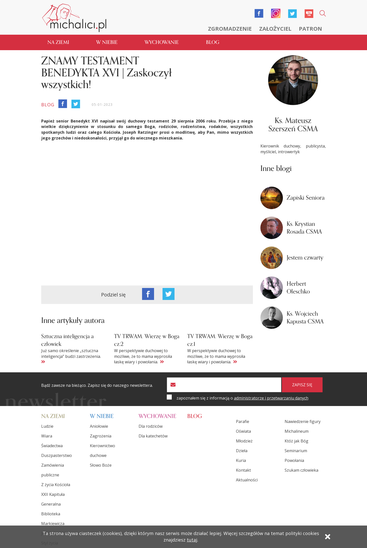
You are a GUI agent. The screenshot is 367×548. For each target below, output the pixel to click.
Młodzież (244, 441)
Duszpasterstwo (56, 455)
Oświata (243, 431)
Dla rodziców (151, 426)
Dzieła (241, 450)
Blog (212, 42)
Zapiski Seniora (306, 198)
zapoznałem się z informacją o (242, 398)
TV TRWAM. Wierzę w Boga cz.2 (146, 340)
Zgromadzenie (230, 28)
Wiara (46, 436)
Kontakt (243, 470)
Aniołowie (99, 426)
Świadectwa (52, 445)
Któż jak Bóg (296, 441)
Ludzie (47, 426)
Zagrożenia (100, 436)
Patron (310, 28)
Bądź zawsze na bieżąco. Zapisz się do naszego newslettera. (97, 385)
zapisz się (302, 385)
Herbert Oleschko (298, 287)
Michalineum (297, 431)
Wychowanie (162, 42)
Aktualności (247, 480)
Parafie (242, 421)
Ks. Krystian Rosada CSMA (304, 228)
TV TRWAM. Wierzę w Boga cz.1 (219, 340)
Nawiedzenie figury (303, 421)
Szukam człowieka (301, 470)
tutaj (192, 540)
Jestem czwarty (305, 258)
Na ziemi (58, 42)
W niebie (107, 42)
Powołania (294, 460)
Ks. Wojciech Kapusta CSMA (305, 317)
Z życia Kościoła (55, 484)
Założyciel (275, 28)
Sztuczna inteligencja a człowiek (67, 340)
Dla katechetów (153, 436)
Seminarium (296, 450)
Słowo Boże (101, 465)
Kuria (241, 460)
